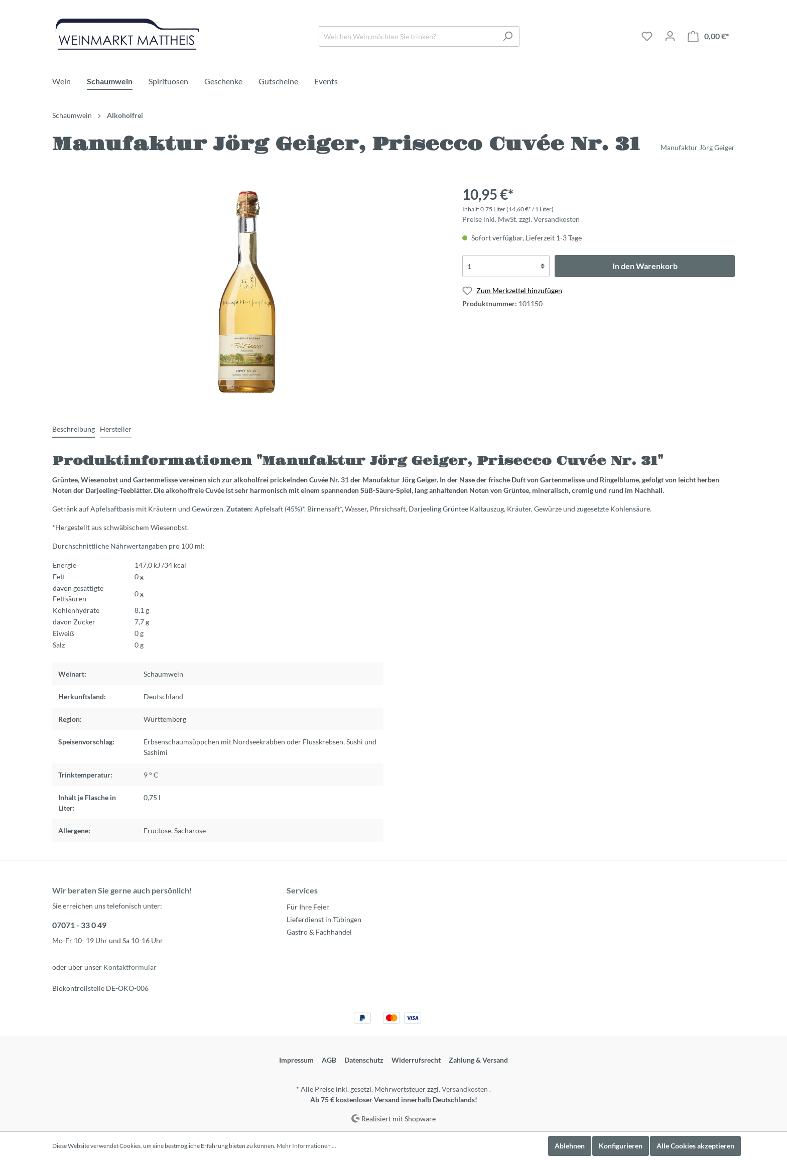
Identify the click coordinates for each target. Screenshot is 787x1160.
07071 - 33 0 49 (79, 925)
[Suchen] (507, 36)
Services (302, 890)
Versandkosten (465, 1089)
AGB (329, 1060)
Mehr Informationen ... (306, 1145)
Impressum (296, 1060)
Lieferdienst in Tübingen (324, 919)
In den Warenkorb (645, 266)
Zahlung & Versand (478, 1060)
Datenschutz (363, 1060)
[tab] (73, 429)
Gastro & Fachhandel (319, 932)
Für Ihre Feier (308, 907)
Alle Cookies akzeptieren (695, 1145)
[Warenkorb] (708, 36)
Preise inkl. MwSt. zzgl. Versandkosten (521, 219)
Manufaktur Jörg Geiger (698, 147)
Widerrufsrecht (416, 1060)
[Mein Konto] (670, 36)
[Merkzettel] (647, 36)
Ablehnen (570, 1145)
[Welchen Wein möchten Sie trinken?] (407, 36)
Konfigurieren (620, 1145)
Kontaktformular (130, 967)
